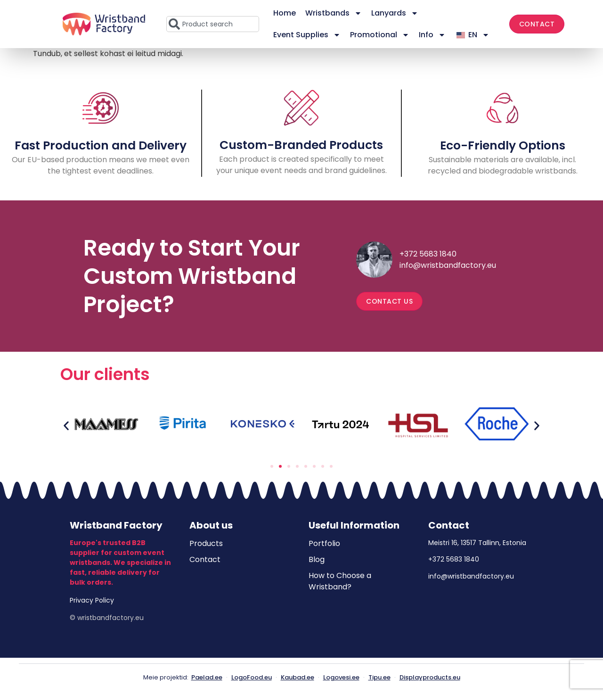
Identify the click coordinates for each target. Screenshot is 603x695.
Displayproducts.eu (429, 677)
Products (206, 543)
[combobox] (212, 24)
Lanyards (394, 13)
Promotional (379, 34)
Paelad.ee (206, 677)
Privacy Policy (92, 600)
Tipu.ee (379, 677)
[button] (66, 425)
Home (284, 13)
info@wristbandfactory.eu (447, 265)
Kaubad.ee (297, 677)
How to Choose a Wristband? (340, 581)
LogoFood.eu (251, 677)
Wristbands (333, 13)
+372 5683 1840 (427, 253)
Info (432, 34)
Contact (204, 559)
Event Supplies (307, 34)
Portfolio (324, 543)
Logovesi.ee (341, 677)
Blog (317, 559)
